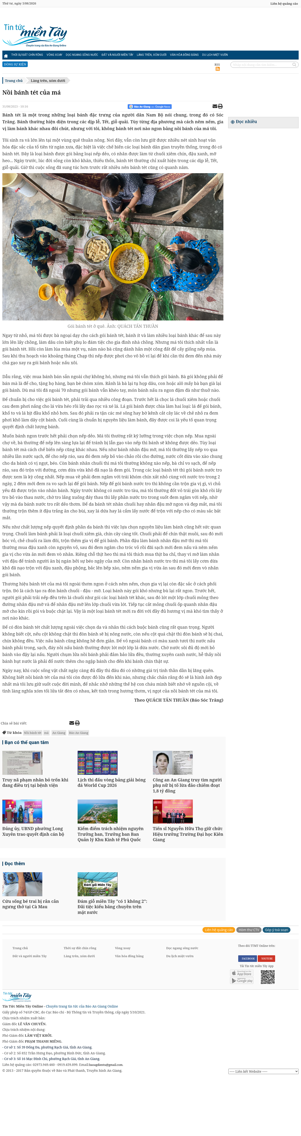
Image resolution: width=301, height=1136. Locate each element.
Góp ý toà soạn (276, 987)
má (46, 733)
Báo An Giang (78, 733)
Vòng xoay (54, 54)
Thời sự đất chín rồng (27, 54)
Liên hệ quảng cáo (284, 3)
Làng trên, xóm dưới (151, 54)
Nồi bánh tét (32, 733)
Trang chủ (14, 80)
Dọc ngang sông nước (82, 54)
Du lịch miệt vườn (215, 54)
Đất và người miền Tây (117, 54)
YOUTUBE (266, 1015)
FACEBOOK (248, 1015)
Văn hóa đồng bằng (184, 54)
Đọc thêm (15, 902)
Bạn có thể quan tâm (27, 743)
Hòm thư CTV (249, 987)
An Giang (58, 733)
